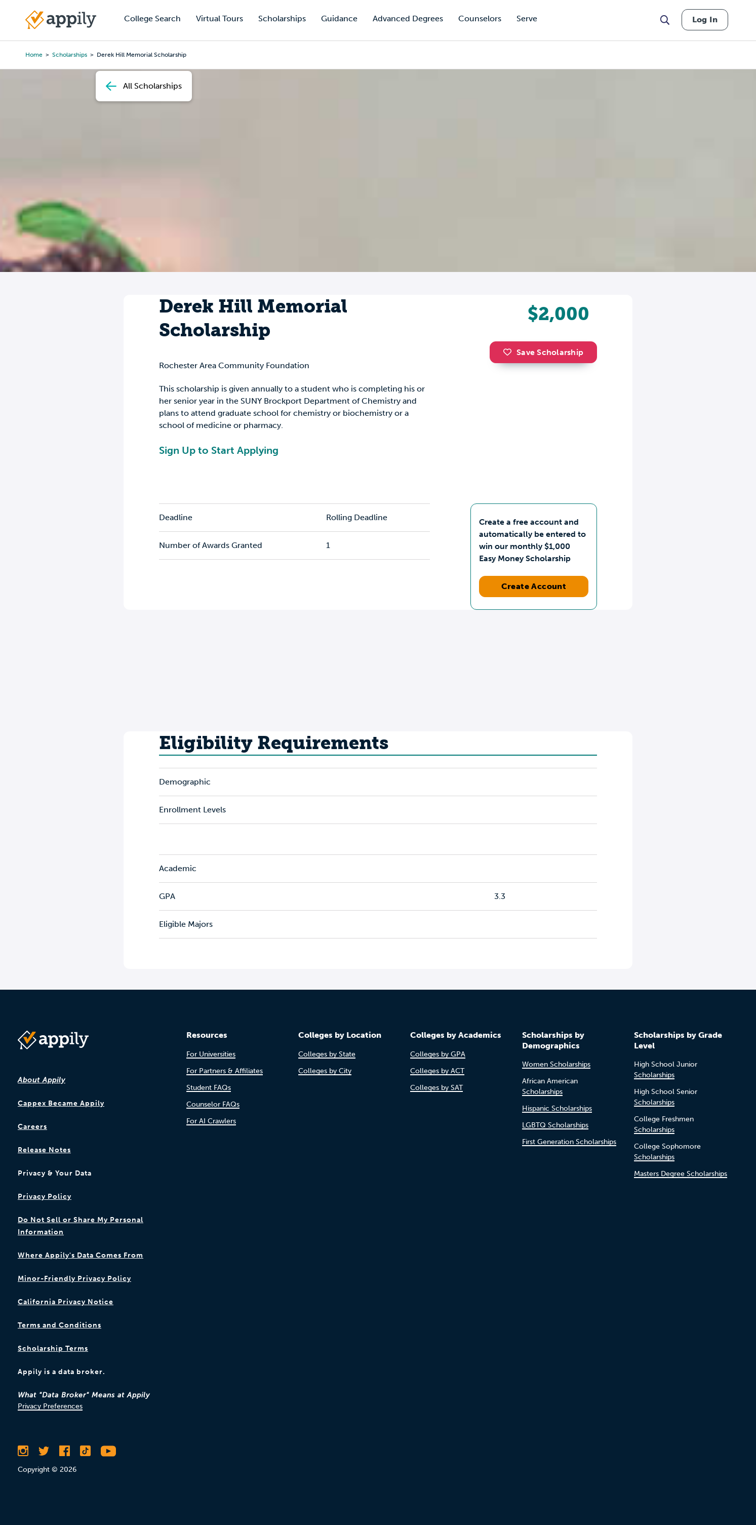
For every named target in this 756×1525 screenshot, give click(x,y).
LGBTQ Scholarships (555, 1125)
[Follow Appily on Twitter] (43, 1451)
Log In (705, 19)
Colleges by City (324, 1071)
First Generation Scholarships (569, 1142)
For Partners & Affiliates (224, 1071)
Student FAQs (208, 1087)
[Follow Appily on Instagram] (23, 1451)
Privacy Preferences (50, 1406)
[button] (509, 352)
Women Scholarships (556, 1064)
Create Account (534, 586)
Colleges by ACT (437, 1071)
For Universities (210, 1054)
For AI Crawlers (211, 1121)
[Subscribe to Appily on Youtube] (108, 1451)
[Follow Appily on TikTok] (85, 1451)
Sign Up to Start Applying (218, 450)
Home (34, 54)
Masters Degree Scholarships (680, 1173)
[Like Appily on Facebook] (64, 1451)
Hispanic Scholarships (557, 1108)
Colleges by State (326, 1054)
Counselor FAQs (213, 1104)
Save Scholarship (543, 352)
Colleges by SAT (436, 1087)
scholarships (69, 54)
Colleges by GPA (437, 1054)
